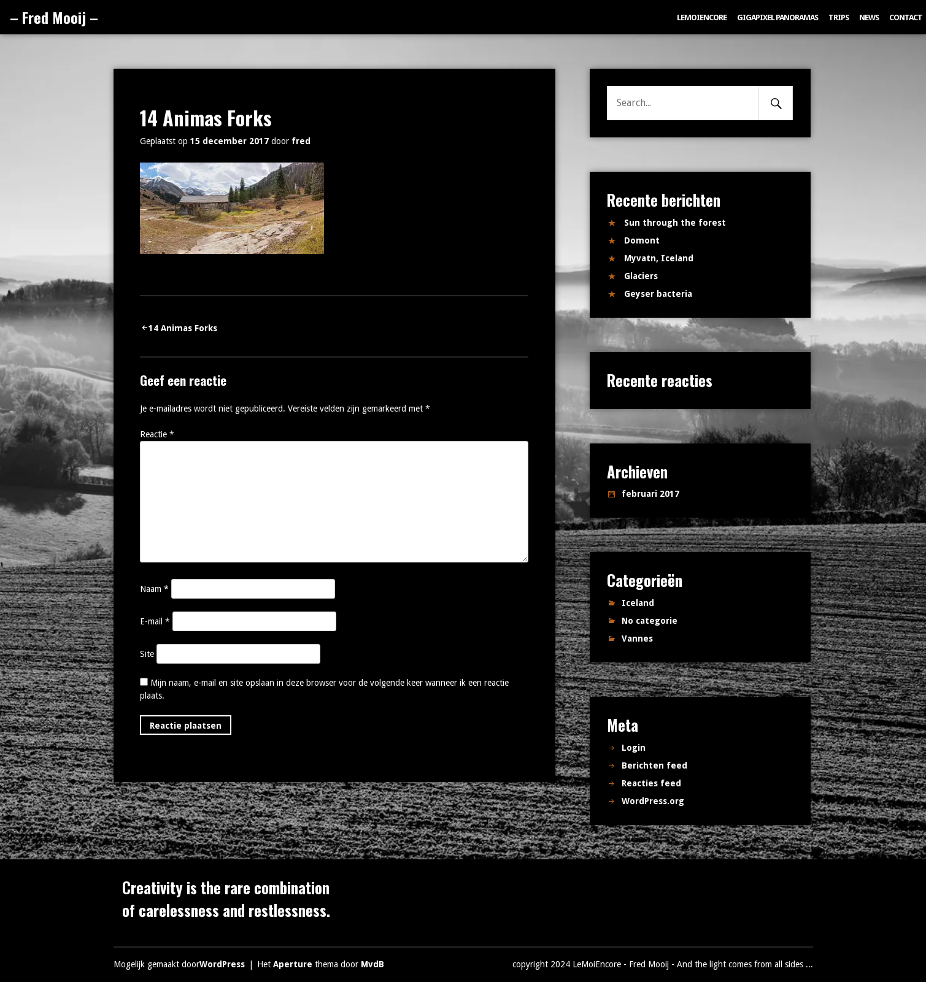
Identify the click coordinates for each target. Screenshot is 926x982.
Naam (154, 589)
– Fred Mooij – (54, 17)
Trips (838, 17)
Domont (642, 240)
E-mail (155, 621)
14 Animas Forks (183, 328)
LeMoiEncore (702, 17)
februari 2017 (650, 494)
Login (634, 748)
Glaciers (641, 276)
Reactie (157, 434)
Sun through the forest (675, 223)
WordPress (222, 964)
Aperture (292, 964)
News (869, 17)
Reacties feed (651, 783)
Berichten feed (654, 765)
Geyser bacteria (658, 294)
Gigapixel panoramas (777, 17)
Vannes (637, 638)
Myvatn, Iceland (658, 258)
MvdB (372, 964)
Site (147, 654)
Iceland (638, 603)
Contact (905, 17)
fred (301, 141)
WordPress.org (653, 801)
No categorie (649, 621)
